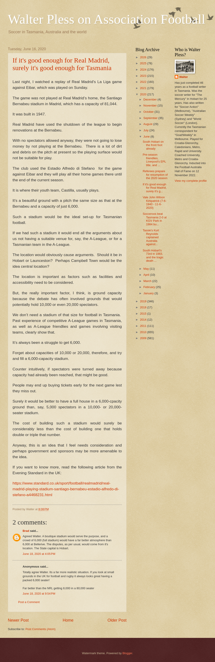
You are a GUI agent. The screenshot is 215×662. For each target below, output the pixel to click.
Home (68, 620)
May (146, 268)
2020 (143, 94)
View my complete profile (191, 180)
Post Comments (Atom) (41, 629)
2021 (143, 88)
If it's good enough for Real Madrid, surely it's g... (155, 188)
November (150, 105)
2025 (143, 63)
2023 (143, 75)
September (150, 118)
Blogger (127, 653)
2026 (143, 57)
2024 (143, 69)
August (148, 124)
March (147, 281)
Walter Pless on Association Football (106, 19)
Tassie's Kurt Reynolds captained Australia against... (151, 237)
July (146, 130)
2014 (143, 319)
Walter (183, 77)
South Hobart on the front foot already (153, 145)
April (146, 274)
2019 (143, 301)
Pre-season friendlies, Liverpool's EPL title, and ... (154, 160)
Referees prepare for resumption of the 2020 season (155, 174)
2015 (143, 313)
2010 (143, 332)
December (150, 99)
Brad (26, 531)
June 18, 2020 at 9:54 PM (39, 593)
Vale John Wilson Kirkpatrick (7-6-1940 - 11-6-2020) (154, 202)
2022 (143, 82)
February (149, 287)
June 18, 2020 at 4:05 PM (39, 553)
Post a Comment (29, 602)
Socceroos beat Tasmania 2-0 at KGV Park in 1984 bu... (155, 219)
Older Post (117, 620)
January (148, 293)
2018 (143, 307)
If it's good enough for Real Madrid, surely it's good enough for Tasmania (62, 63)
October (148, 111)
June (146, 136)
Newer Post (18, 620)
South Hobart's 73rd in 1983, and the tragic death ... (153, 255)
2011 (143, 326)
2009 (143, 338)
